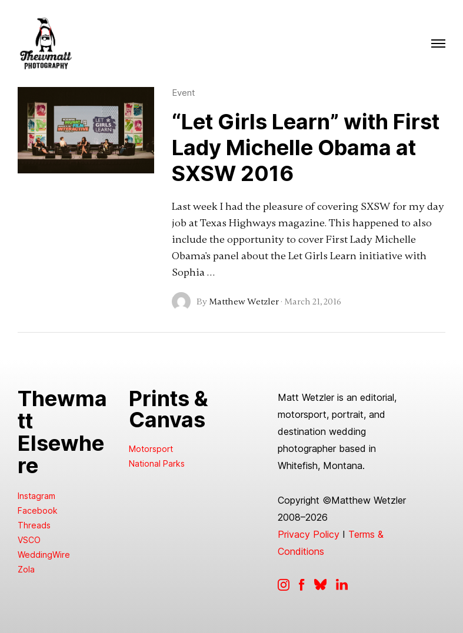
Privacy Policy (308, 534)
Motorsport (151, 449)
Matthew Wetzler (244, 301)
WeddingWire (44, 555)
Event (183, 92)
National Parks (157, 463)
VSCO (29, 540)
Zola (26, 569)
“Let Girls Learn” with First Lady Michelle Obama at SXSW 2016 (305, 147)
